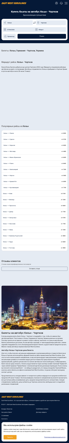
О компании (5, 415)
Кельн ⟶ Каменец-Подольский (12, 236)
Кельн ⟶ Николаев (9, 223)
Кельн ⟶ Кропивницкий (11, 187)
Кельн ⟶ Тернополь (9, 205)
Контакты (4, 419)
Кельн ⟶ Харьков (9, 145)
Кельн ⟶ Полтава (9, 248)
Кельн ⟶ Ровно (9, 163)
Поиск (41, 36)
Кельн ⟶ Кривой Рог (10, 181)
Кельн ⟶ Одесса (9, 139)
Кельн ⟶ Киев (7, 193)
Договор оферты (41, 412)
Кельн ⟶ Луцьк (8, 242)
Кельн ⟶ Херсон (9, 175)
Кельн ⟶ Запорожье (9, 217)
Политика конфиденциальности (54, 437)
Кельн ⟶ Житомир (10, 151)
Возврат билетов (6, 409)
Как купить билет (6, 412)
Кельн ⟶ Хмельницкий (11, 169)
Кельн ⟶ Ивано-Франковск (12, 157)
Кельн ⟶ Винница (8, 199)
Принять (10, 437)
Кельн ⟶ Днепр (8, 211)
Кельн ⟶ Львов (9, 133)
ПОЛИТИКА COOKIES (42, 409)
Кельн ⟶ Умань (8, 229)
